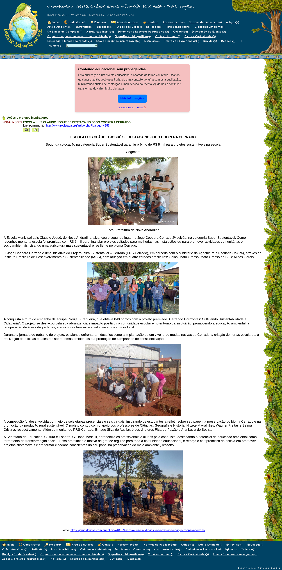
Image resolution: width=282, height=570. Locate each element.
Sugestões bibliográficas (133, 36)
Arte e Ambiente (59, 26)
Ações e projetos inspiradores (118, 40)
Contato (150, 22)
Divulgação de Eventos (209, 31)
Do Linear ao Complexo (64, 31)
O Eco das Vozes (129, 26)
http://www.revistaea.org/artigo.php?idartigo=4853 (78, 125)
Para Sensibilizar (178, 26)
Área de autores (124, 22)
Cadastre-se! (74, 22)
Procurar (97, 22)
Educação (104, 26)
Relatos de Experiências (181, 40)
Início (53, 22)
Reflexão (153, 26)
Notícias (151, 40)
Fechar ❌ (141, 107)
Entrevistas (84, 26)
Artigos (232, 22)
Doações (228, 40)
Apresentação (173, 22)
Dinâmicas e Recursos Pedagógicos (143, 31)
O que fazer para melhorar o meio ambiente (79, 36)
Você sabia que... (167, 36)
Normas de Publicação (205, 22)
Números (55, 45)
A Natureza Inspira (100, 31)
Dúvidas (210, 40)
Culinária (180, 31)
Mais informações (132, 98)
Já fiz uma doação (126, 107)
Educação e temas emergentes (69, 40)
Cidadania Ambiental (210, 26)
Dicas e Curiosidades (200, 36)
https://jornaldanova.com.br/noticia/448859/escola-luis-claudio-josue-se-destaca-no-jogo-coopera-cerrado (137, 530)
